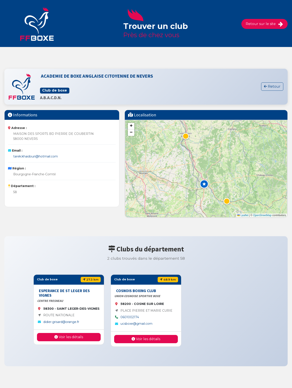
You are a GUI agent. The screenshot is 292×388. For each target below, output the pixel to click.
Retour (272, 86)
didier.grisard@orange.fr (61, 322)
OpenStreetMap (262, 215)
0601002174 (129, 317)
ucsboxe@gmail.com (136, 324)
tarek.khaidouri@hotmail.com (35, 156)
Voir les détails (68, 337)
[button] (204, 184)
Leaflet (242, 215)
